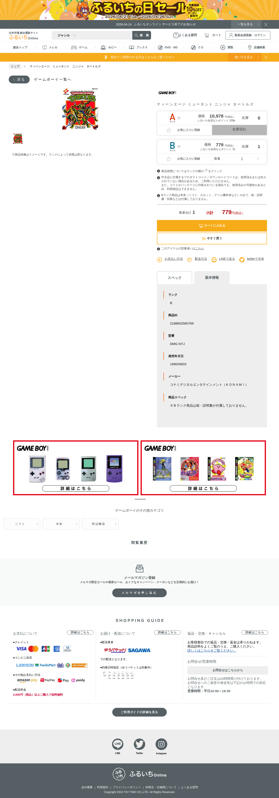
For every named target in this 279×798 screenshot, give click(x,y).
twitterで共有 (255, 258)
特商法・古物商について (161, 787)
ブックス (138, 47)
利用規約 (102, 787)
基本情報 (211, 277)
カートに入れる (212, 226)
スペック (174, 278)
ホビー (109, 47)
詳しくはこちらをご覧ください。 (211, 650)
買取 (226, 47)
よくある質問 (189, 787)
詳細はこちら (80, 632)
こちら (199, 248)
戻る (21, 79)
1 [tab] (18, 138)
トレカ (49, 47)
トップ (15, 66)
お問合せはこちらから (228, 670)
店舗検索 (256, 47)
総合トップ (20, 47)
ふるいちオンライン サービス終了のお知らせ (156, 24)
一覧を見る (245, 24)
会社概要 (87, 787)
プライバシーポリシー (127, 787)
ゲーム (79, 47)
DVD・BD (168, 47)
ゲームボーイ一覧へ (53, 79)
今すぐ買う (212, 238)
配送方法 (201, 258)
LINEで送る (227, 258)
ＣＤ (197, 47)
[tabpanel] (80, 109)
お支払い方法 (174, 258)
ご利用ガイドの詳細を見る (139, 712)
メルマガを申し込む (139, 592)
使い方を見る (244, 57)
